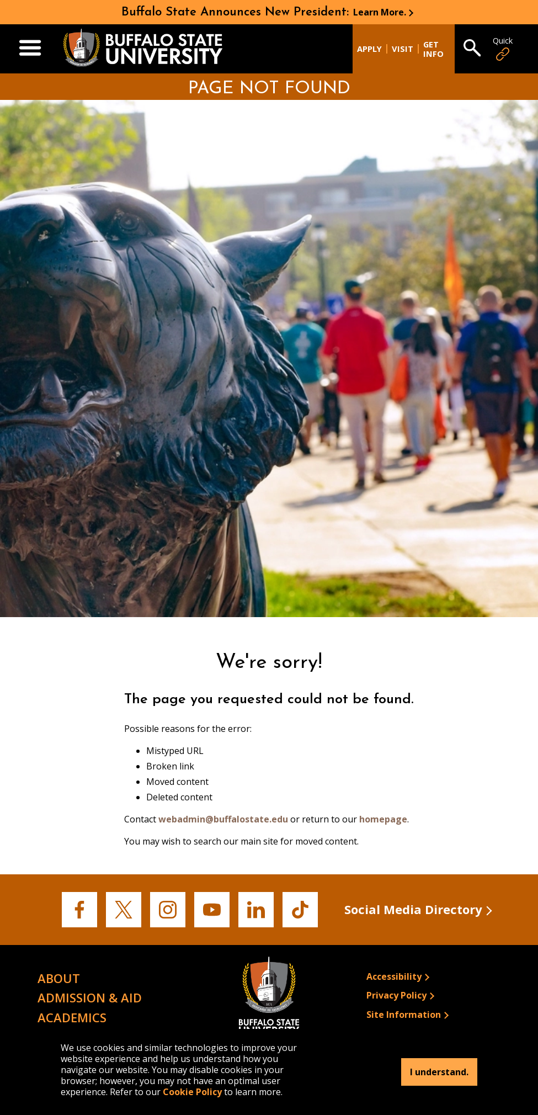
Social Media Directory (413, 909)
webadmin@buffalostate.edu (223, 819)
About (59, 978)
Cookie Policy (192, 1092)
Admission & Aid (90, 997)
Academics (72, 1017)
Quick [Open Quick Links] (503, 48)
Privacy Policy (396, 995)
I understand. (439, 1072)
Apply (369, 49)
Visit (402, 49)
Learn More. (379, 12)
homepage (383, 819)
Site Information (403, 1014)
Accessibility (394, 976)
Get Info (433, 49)
